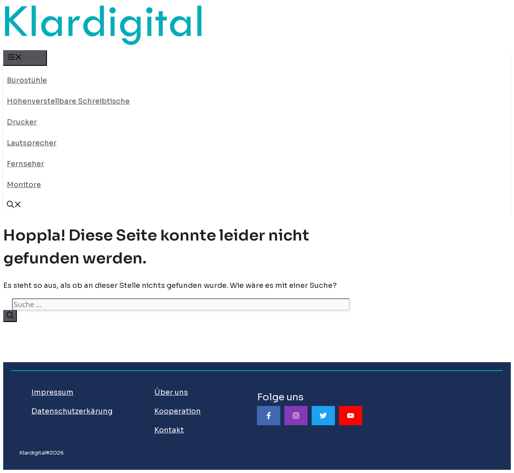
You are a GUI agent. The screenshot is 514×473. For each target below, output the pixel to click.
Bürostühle (27, 80)
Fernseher (25, 163)
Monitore (24, 184)
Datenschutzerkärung (71, 411)
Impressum (52, 392)
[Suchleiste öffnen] (14, 205)
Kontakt (169, 430)
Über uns (171, 392)
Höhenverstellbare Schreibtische (68, 101)
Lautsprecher (32, 143)
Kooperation (177, 411)
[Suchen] (10, 316)
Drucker (22, 122)
